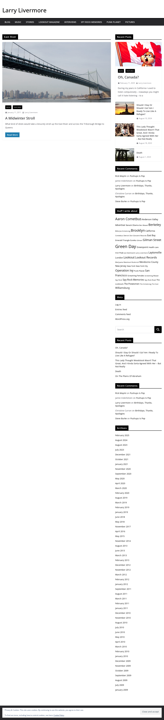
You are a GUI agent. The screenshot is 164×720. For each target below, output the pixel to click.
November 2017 (123, 526)
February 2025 (122, 435)
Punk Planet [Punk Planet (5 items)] (139, 270)
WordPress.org (122, 319)
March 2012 (121, 574)
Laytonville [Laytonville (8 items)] (155, 252)
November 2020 (123, 469)
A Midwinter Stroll (20, 118)
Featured (17, 107)
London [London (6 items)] (119, 257)
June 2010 (120, 632)
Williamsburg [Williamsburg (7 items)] (122, 287)
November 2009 (123, 665)
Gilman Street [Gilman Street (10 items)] (152, 240)
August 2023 (121, 445)
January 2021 (121, 464)
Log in (118, 304)
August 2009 (121, 680)
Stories (30, 22)
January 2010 (121, 656)
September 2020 (123, 473)
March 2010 (121, 646)
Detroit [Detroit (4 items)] (126, 236)
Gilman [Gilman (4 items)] (139, 240)
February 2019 (122, 507)
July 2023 (119, 449)
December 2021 (123, 454)
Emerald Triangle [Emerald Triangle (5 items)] (122, 240)
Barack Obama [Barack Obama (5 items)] (132, 225)
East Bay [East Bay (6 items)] (151, 235)
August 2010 (121, 622)
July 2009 (119, 685)
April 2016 (120, 531)
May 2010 (120, 637)
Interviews (70, 22)
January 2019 (121, 512)
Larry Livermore (24, 10)
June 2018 (120, 517)
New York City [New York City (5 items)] (142, 266)
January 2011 (121, 608)
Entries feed (121, 309)
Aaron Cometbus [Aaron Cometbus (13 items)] (128, 219)
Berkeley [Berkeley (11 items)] (154, 224)
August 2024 (121, 440)
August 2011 (121, 593)
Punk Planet (114, 22)
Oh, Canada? (128, 77)
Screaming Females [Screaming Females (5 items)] (135, 275)
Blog (7, 22)
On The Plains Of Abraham (128, 376)
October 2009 (121, 670)
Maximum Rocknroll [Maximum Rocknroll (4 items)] (131, 262)
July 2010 (119, 627)
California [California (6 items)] (150, 230)
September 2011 (123, 589)
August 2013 (121, 545)
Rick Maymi (120, 176)
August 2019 (121, 497)
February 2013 (122, 560)
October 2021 (121, 459)
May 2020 (120, 478)
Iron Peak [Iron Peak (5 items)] (119, 252)
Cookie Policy (59, 715)
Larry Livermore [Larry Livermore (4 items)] (141, 253)
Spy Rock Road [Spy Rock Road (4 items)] (150, 280)
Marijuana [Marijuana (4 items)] (119, 262)
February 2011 (122, 603)
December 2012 (123, 565)
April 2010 (120, 641)
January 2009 (121, 689)
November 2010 (123, 617)
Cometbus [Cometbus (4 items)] (119, 236)
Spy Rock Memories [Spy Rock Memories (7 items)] (133, 279)
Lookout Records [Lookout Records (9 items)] (146, 257)
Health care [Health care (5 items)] (153, 247)
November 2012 (123, 569)
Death (139, 152)
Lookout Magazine (49, 22)
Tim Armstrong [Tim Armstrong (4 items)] (145, 284)
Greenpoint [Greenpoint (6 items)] (142, 247)
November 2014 (123, 541)
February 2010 (122, 651)
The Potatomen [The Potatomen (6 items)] (131, 283)
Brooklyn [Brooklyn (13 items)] (138, 230)
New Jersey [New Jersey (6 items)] (120, 265)
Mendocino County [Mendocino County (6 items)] (148, 261)
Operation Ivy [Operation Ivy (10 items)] (124, 270)
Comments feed (123, 314)
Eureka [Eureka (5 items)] (133, 240)
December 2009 (123, 661)
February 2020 (122, 493)
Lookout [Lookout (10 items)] (129, 257)
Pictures (130, 22)
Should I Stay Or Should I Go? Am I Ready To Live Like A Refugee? (146, 110)
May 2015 (120, 536)
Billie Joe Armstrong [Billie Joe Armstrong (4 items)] (122, 231)
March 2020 (121, 488)
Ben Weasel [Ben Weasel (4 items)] (143, 225)
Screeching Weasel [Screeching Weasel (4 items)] (151, 276)
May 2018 (120, 521)
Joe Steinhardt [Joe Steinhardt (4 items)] (129, 253)
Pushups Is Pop (137, 176)
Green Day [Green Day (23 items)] (125, 246)
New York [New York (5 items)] (131, 266)
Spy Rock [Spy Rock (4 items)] (118, 280)
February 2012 (122, 579)
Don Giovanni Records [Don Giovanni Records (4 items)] (138, 236)
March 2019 (121, 502)
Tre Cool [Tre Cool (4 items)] (155, 284)
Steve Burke (121, 201)
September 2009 (123, 675)
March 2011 (121, 598)
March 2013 (121, 555)
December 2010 (123, 613)
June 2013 (120, 550)
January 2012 (121, 584)
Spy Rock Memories (91, 22)
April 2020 (120, 483)
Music (18, 22)
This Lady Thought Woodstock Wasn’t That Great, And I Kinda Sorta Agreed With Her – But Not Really (147, 132)
